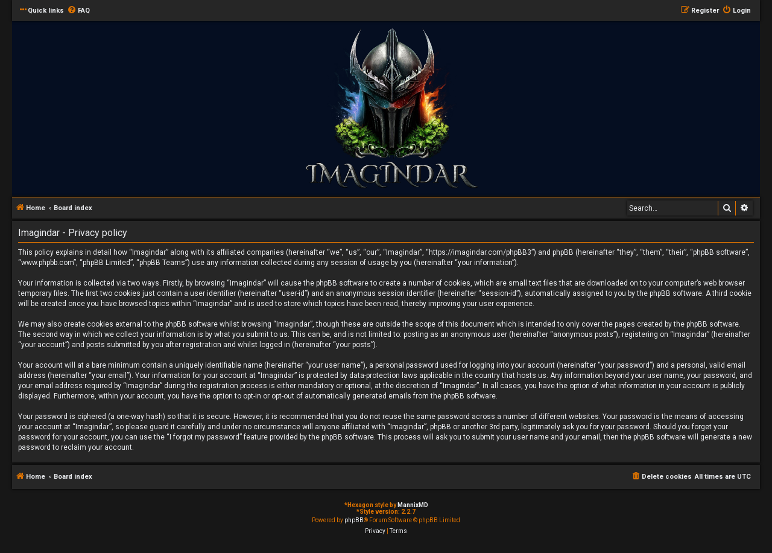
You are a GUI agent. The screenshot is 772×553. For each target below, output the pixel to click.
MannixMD (412, 505)
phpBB (354, 520)
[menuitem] (78, 11)
